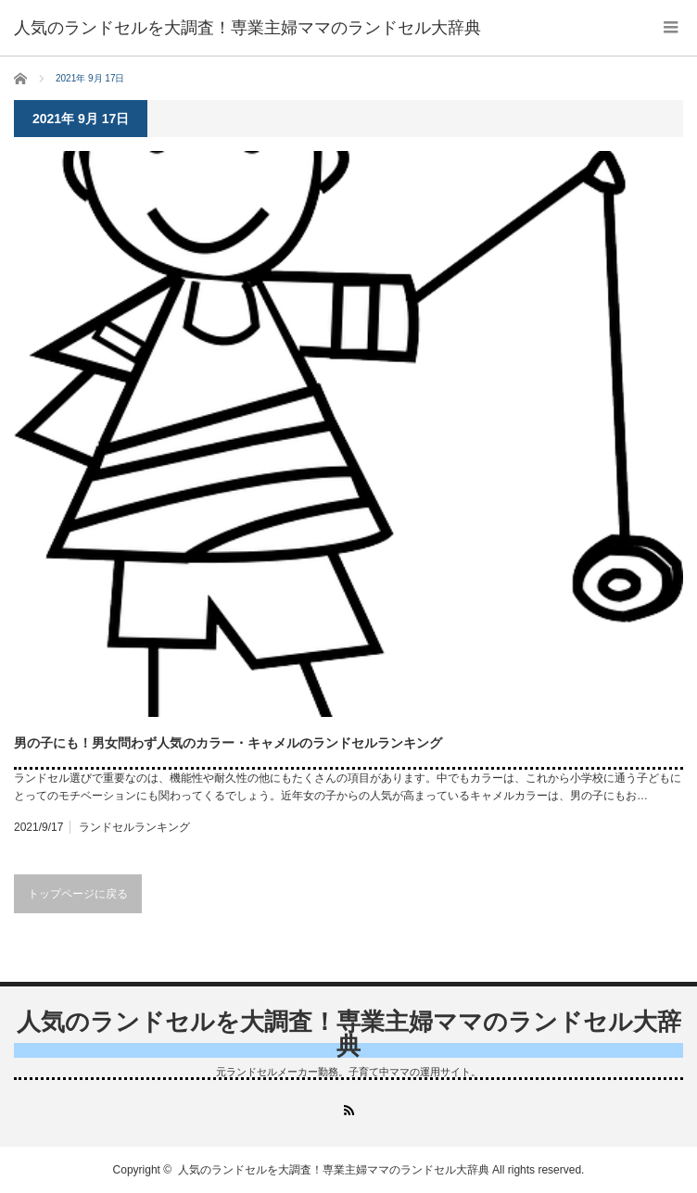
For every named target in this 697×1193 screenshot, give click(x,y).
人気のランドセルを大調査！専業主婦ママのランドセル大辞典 (349, 1034)
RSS (349, 1110)
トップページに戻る (78, 893)
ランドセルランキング (134, 827)
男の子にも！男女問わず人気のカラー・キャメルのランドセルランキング (228, 742)
